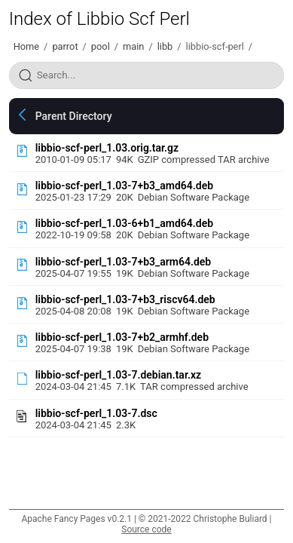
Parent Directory (73, 116)
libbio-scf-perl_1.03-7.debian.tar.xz (118, 375)
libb (165, 46)
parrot (65, 46)
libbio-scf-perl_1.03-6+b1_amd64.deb (124, 223)
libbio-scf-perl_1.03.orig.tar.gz (107, 148)
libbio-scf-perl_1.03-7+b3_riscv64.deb (125, 299)
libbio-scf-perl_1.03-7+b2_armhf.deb (122, 337)
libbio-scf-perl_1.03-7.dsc (96, 413)
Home (26, 46)
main (133, 46)
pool (100, 46)
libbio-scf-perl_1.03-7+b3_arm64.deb (123, 262)
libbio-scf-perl (215, 46)
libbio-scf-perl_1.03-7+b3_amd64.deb (124, 185)
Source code (146, 529)
